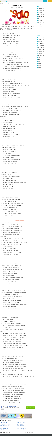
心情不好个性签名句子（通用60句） (6, 424)
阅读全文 (19, 7)
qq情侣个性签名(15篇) (20, 425)
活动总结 (39, 63)
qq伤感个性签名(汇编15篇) (4, 425)
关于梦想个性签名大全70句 (21, 428)
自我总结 (39, 65)
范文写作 (8, 3)
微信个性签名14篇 (20, 424)
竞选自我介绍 (40, 12)
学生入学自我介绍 (41, 22)
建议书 (39, 61)
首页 (4, 3)
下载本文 (22, 7)
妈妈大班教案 (40, 41)
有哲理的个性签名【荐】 (21, 422)
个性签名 (12, 3)
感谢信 (39, 57)
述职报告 (39, 67)
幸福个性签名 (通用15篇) (4, 428)
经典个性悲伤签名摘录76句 (4, 429)
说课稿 (39, 59)
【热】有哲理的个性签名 (4, 422)
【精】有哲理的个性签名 (21, 429)
